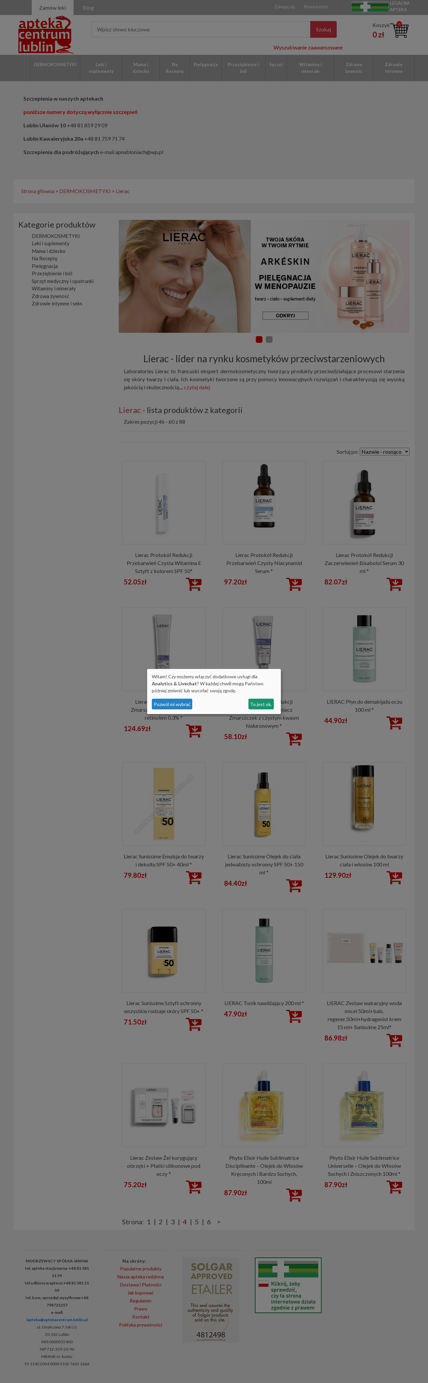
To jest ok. (261, 704)
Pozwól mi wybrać (172, 704)
